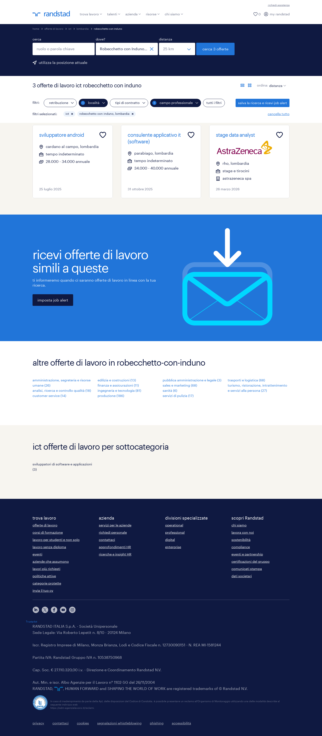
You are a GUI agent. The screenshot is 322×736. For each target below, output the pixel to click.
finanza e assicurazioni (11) (118, 385)
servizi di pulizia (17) (178, 396)
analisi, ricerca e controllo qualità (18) (62, 390)
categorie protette (47, 583)
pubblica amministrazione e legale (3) (192, 380)
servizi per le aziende (115, 525)
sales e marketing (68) (180, 385)
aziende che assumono (51, 561)
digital (170, 540)
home (36, 28)
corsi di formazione (48, 532)
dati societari (241, 576)
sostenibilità (241, 540)
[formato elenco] (242, 85)
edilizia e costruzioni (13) (117, 380)
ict (69, 28)
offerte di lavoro (53, 28)
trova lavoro (91, 14)
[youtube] (63, 610)
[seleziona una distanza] (177, 49)
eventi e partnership (247, 554)
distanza (165, 39)
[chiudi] (152, 49)
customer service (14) (49, 396)
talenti (113, 14)
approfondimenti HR (115, 547)
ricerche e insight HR (115, 554)
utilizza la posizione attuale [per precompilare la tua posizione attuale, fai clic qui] (63, 62)
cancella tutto (278, 114)
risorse (153, 14)
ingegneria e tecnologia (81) (119, 390)
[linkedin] (36, 610)
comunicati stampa (246, 569)
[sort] (276, 82)
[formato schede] (250, 85)
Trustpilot (31, 621)
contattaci (107, 540)
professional (175, 532)
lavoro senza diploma (49, 547)
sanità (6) (170, 390)
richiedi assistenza (279, 5)
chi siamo (174, 14)
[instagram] (72, 610)
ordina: (262, 85)
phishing (156, 723)
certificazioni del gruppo (250, 561)
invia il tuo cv (43, 590)
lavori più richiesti (46, 569)
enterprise (173, 547)
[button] (72, 114)
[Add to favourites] (103, 135)
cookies (83, 723)
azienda (133, 14)
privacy (38, 723)
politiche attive (44, 576)
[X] (45, 610)
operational (174, 525)
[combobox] (64, 49)
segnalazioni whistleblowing (119, 723)
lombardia (82, 28)
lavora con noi (242, 532)
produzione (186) (111, 396)
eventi (37, 554)
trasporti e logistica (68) (246, 380)
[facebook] (54, 610)
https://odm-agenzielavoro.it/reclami (72, 707)
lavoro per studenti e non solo (56, 540)
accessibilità (181, 723)
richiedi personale (113, 532)
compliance (240, 547)
